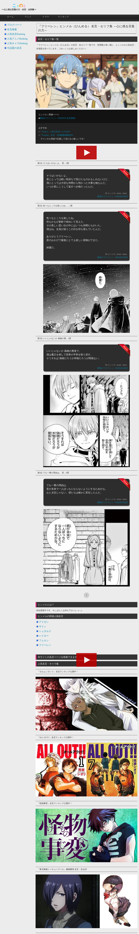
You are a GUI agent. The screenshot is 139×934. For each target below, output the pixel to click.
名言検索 (12, 29)
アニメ (28, 17)
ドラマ (45, 17)
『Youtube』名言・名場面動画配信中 (56, 135)
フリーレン (45, 645)
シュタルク (45, 631)
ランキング (63, 17)
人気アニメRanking (17, 38)
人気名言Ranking (16, 34)
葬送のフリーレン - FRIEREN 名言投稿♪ (58, 118)
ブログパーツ (14, 24)
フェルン (44, 640)
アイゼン (44, 622)
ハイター (44, 635)
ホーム (10, 17)
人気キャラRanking (17, 43)
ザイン (42, 626)
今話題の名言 (14, 48)
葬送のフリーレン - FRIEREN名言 (112, 196)
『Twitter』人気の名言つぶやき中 (55, 132)
